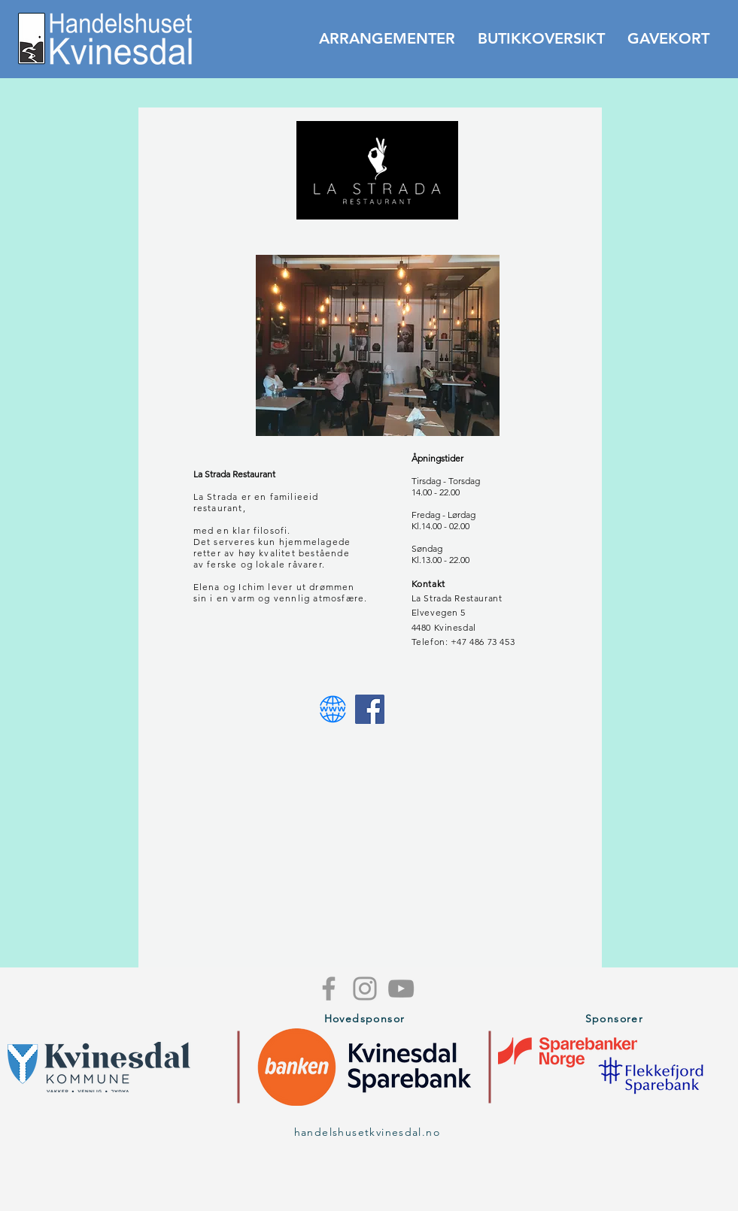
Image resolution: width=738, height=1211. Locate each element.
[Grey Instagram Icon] (365, 988)
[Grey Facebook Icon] (329, 988)
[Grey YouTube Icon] (401, 988)
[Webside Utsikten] (333, 709)
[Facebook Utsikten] (369, 709)
